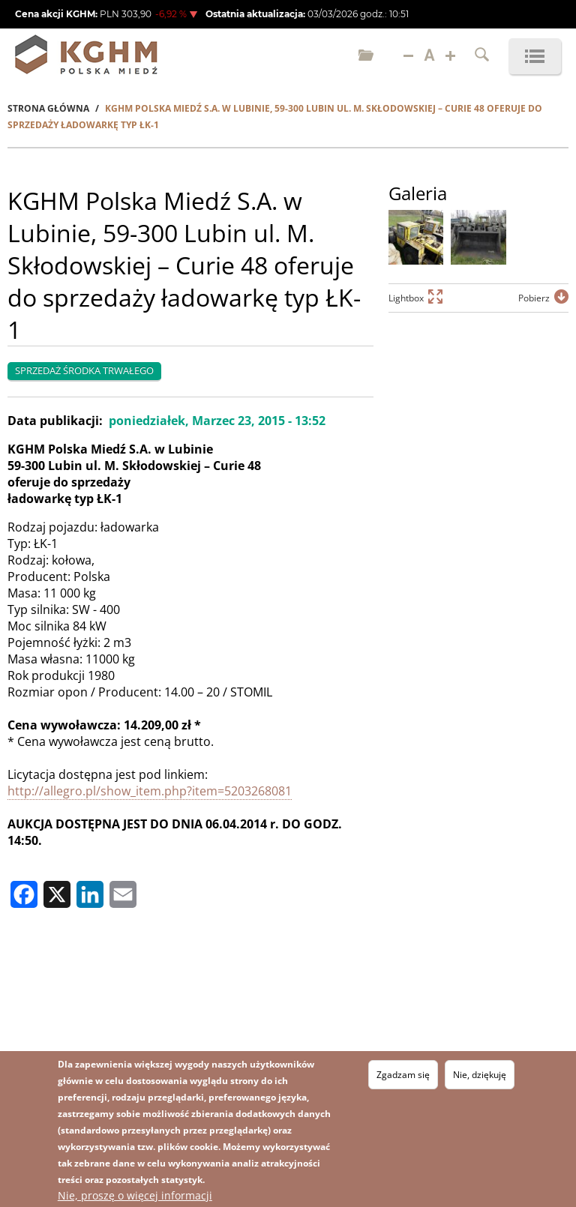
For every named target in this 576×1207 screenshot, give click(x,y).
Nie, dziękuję (479, 1074)
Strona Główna (48, 108)
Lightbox (406, 298)
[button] (415, 237)
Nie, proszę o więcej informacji (135, 1195)
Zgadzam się (403, 1074)
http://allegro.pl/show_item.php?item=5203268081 (150, 791)
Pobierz (534, 298)
